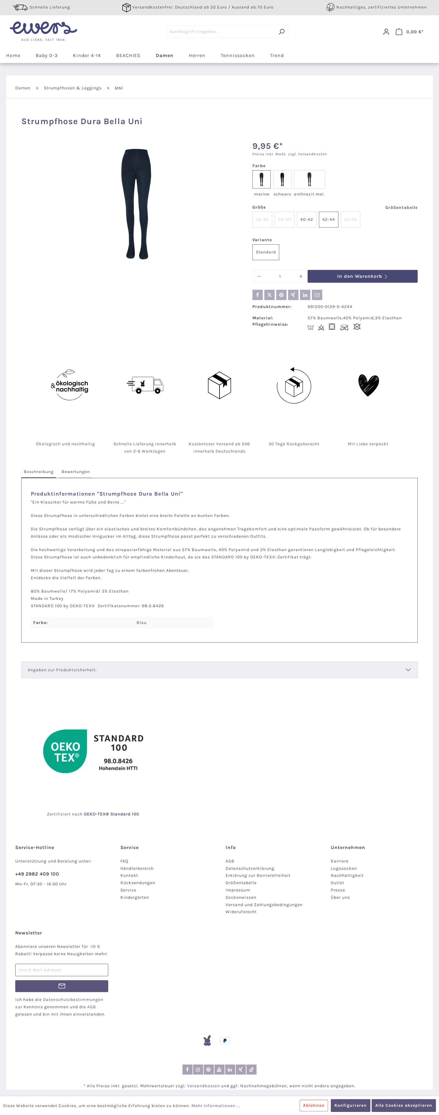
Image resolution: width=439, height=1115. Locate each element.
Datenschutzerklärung (250, 868)
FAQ (124, 861)
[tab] (38, 472)
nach (84, 814)
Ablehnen (314, 1105)
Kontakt (129, 875)
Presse (338, 890)
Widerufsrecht (241, 911)
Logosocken (344, 868)
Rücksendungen (137, 882)
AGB (230, 861)
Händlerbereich (137, 868)
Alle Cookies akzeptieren (403, 1105)
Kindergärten (134, 897)
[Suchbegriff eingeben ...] (220, 31)
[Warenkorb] (410, 32)
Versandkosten (203, 1085)
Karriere (339, 861)
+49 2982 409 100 (37, 874)
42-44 (328, 219)
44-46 (350, 219)
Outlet (337, 882)
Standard (266, 252)
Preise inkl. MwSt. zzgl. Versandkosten (289, 154)
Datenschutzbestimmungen (73, 999)
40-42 (306, 219)
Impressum (238, 890)
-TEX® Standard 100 (117, 814)
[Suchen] (281, 31)
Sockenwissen (241, 897)
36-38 (262, 219)
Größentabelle (401, 207)
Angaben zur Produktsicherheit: (62, 669)
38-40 (284, 219)
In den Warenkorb (362, 276)
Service (128, 890)
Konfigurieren (350, 1105)
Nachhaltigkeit (347, 875)
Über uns (340, 897)
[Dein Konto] (386, 32)
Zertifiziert (59, 814)
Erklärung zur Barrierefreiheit (258, 875)
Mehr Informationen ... (215, 1105)
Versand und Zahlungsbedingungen (264, 904)
